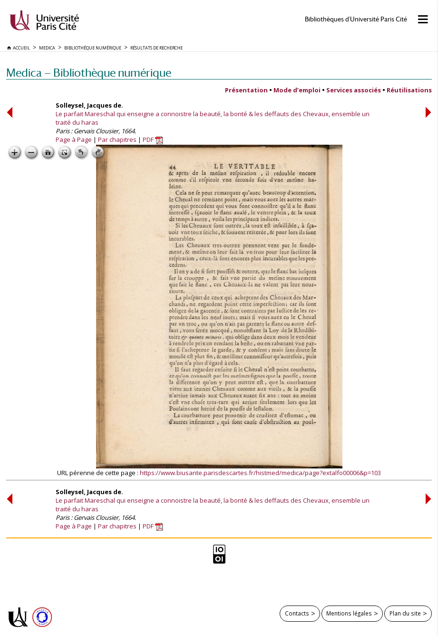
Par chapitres (117, 139)
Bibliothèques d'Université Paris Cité (356, 19)
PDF (153, 139)
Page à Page (74, 139)
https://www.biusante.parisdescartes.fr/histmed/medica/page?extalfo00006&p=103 (260, 472)
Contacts (297, 613)
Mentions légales (349, 613)
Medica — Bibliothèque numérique (88, 72)
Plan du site (405, 613)
